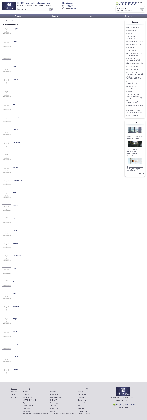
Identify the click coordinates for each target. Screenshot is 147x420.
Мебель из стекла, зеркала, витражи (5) (134, 78)
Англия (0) (53, 389)
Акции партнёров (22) (134, 115)
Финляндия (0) (55, 394)
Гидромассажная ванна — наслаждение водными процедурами (135, 168)
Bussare (15, 205)
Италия (15, 92)
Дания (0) (26, 391)
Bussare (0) (82, 400)
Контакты (128, 16)
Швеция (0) (82, 394)
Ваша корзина (121, 8)
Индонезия (16, 142)
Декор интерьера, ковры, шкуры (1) (133, 101)
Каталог (55, 16)
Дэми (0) (53, 405)
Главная (18, 16)
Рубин (15, 192)
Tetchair (15, 331)
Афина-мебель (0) (29, 405)
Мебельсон (16, 306)
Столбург (16, 356)
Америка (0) (27, 389)
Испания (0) (54, 391)
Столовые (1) (131, 30)
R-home (15, 230)
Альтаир (15, 344)
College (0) (26, 408)
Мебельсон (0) (55, 408)
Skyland (15, 243)
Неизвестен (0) (55, 397)
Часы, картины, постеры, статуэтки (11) (135, 73)
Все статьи (140, 173)
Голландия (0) (83, 389)
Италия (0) (81, 391)
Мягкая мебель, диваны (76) (132, 37)
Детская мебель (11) (134, 44)
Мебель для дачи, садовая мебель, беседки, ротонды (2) (134, 96)
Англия (15, 41)
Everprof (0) (82, 408)
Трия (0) (81, 405)
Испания (15, 79)
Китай (14, 104)
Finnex (4, 21)
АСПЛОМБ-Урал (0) (29, 400)
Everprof (15, 319)
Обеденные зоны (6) (134, 27)
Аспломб (15, 167)
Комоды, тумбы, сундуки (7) (132, 87)
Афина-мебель (17, 255)
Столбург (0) (82, 411)
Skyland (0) (82, 403)
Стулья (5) (130, 33)
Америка (15, 29)
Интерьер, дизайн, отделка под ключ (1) (134, 111)
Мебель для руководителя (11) (133, 59)
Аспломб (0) (82, 397)
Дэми (14, 268)
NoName (15, 369)
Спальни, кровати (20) (134, 41)
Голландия (16, 54)
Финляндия (16, 117)
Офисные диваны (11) (135, 63)
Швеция (15, 129)
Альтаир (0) (54, 411)
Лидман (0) (26, 403)
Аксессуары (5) (132, 66)
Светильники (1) (132, 69)
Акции (91, 16)
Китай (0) (26, 394)
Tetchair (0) (26, 411)
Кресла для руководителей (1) (133, 82)
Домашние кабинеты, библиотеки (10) (134, 54)
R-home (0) (54, 403)
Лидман (15, 218)
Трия (14, 281)
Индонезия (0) (28, 397)
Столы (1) (130, 91)
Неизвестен (16, 155)
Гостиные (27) (132, 47)
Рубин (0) (53, 400)
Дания (15, 66)
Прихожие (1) (131, 50)
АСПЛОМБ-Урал (18, 180)
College (15, 293)
